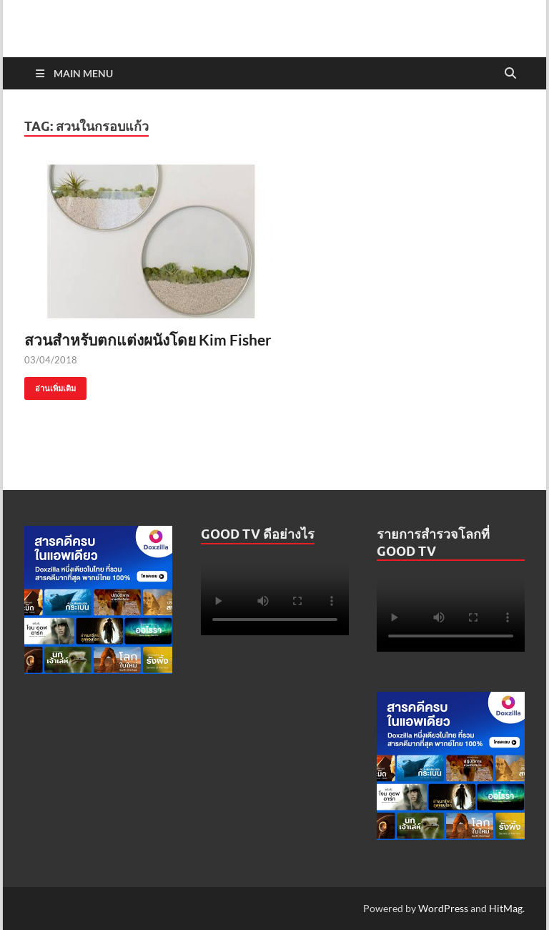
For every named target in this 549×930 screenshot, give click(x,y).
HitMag (506, 908)
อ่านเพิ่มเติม (50, 385)
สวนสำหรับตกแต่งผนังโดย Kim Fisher (148, 339)
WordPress (443, 908)
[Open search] (510, 73)
